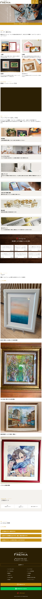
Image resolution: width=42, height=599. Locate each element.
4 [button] (23, 22)
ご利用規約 (29, 573)
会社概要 (28, 575)
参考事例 (8, 579)
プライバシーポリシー (31, 579)
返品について (21, 506)
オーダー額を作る (10, 571)
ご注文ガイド (9, 575)
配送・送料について (34, 506)
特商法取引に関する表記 (31, 577)
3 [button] (21, 22)
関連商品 (8, 573)
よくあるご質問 (10, 577)
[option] (21, 13)
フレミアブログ (29, 569)
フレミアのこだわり (21, 17)
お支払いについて (8, 506)
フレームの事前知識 (30, 571)
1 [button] (18, 22)
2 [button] (20, 22)
